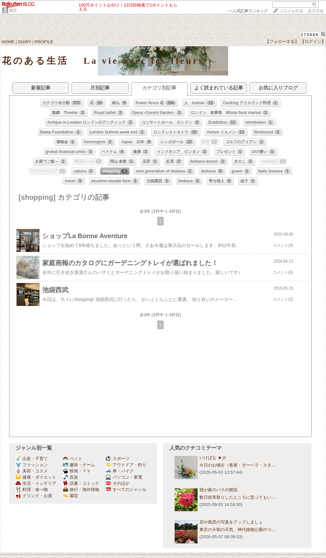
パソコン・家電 (124, 477)
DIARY (24, 41)
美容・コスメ (32, 471)
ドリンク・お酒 (34, 495)
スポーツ (117, 458)
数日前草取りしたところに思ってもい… (237, 497)
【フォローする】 (282, 41)
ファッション (32, 464)
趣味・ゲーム (79, 464)
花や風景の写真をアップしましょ (231, 522)
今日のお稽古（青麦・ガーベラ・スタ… (237, 465)
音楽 (70, 477)
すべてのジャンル (126, 489)
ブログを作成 (291, 11)
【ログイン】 (313, 41)
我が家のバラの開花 (218, 489)
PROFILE (44, 41)
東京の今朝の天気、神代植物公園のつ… (237, 529)
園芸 (13, 10)
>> (248, 11)
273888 (310, 34)
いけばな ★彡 (214, 457)
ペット (72, 458)
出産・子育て (32, 458)
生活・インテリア (36, 483)
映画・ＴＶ (77, 471)
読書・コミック (81, 483)
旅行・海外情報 (81, 489)
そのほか (117, 483)
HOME (8, 41)
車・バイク (120, 471)
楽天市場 (315, 11)
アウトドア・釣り (126, 464)
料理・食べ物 (32, 489)
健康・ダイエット (36, 477)
